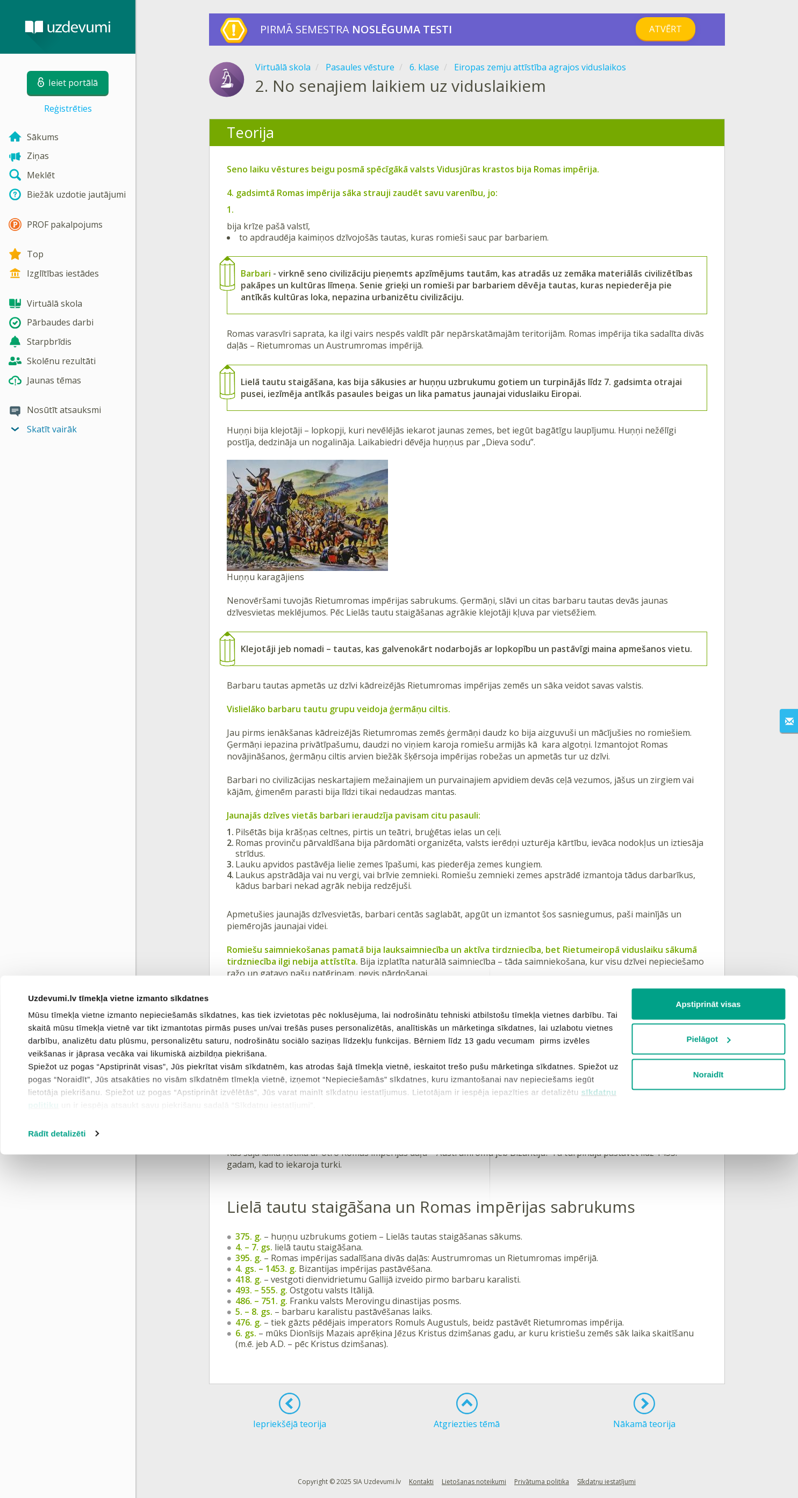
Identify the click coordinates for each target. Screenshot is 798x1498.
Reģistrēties (68, 108)
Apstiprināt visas (708, 1347)
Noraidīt (708, 1417)
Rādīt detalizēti (56, 1476)
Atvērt (665, 29)
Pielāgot (709, 1382)
